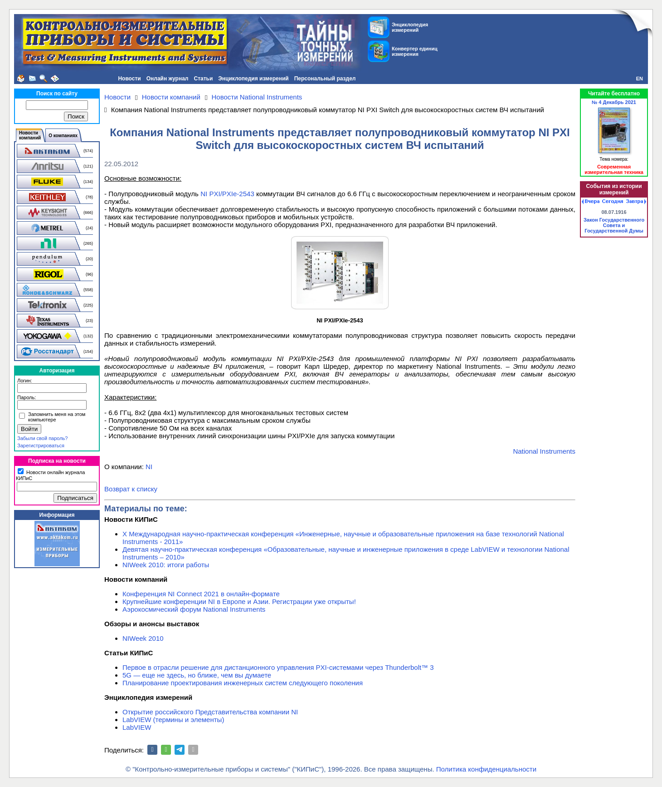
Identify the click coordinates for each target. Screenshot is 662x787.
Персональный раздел (325, 78)
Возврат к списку (130, 489)
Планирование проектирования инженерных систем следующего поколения (242, 683)
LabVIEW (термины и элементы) (173, 719)
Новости (129, 78)
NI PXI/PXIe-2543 (227, 194)
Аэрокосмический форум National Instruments (193, 609)
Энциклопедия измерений (253, 78)
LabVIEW (136, 727)
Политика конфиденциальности (486, 769)
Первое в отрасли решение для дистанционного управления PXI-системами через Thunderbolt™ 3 (278, 667)
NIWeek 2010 (143, 638)
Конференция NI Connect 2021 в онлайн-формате (201, 594)
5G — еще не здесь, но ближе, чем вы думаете (196, 675)
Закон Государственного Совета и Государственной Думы (614, 225)
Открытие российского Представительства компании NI (210, 712)
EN (639, 78)
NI (149, 466)
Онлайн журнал (167, 78)
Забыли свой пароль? (42, 438)
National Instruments (544, 451)
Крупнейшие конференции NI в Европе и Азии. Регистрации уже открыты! (239, 601)
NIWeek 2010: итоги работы (165, 565)
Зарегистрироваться (40, 445)
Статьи (203, 78)
